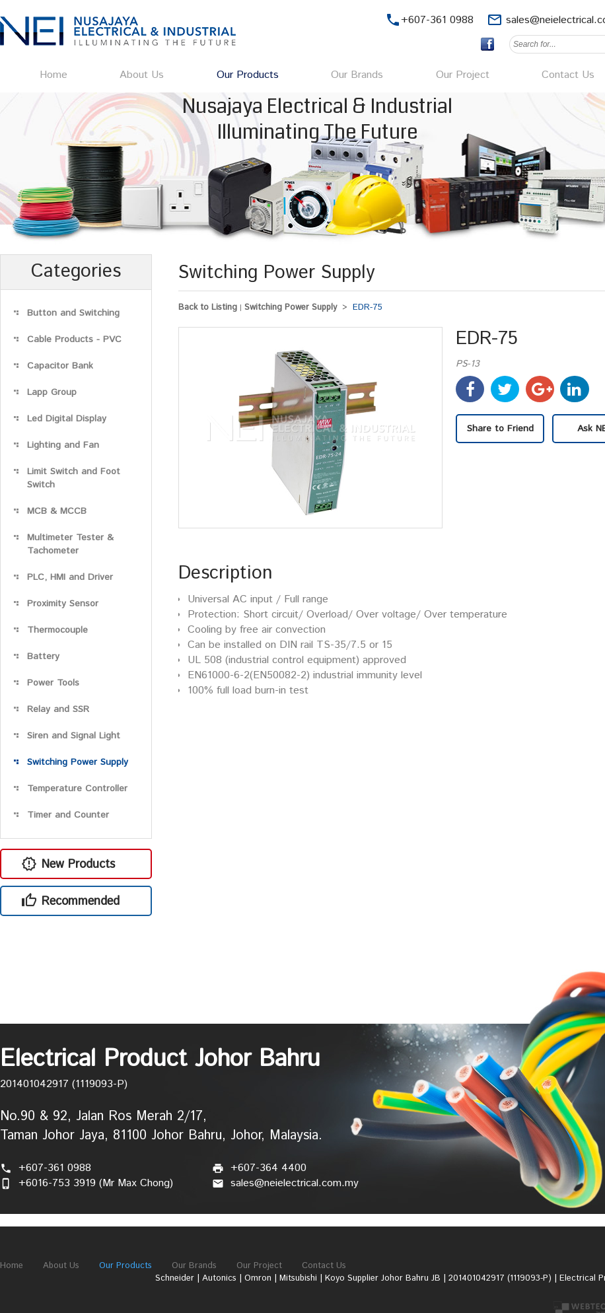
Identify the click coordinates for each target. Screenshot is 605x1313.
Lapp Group (52, 392)
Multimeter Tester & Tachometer (70, 544)
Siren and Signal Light (73, 735)
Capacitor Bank (60, 366)
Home (53, 75)
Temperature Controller (77, 788)
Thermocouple (57, 630)
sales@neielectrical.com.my (295, 1183)
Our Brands (357, 75)
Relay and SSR (58, 709)
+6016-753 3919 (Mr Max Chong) (95, 1183)
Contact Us (568, 75)
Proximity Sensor (62, 603)
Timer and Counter (68, 815)
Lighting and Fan (63, 445)
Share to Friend (500, 428)
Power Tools (53, 683)
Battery (43, 656)
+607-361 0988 (54, 1168)
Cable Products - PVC (74, 339)
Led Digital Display (66, 418)
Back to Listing (207, 307)
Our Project (462, 75)
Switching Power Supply (77, 762)
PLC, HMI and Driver (70, 577)
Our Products (248, 75)
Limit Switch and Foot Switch (73, 478)
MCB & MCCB (57, 511)
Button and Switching (73, 313)
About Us (142, 75)
